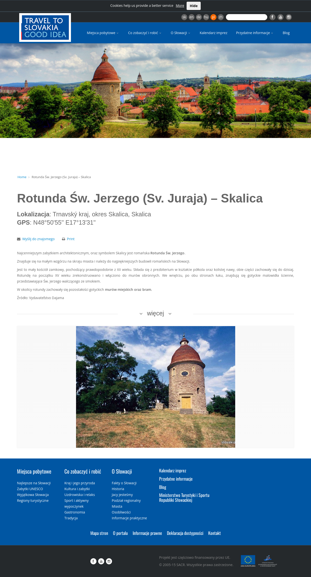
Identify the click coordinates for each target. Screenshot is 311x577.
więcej (155, 313)
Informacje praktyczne (129, 518)
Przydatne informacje (255, 32)
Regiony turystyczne (33, 500)
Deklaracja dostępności (185, 533)
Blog (286, 32)
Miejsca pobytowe (103, 32)
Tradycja (71, 518)
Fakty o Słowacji (124, 483)
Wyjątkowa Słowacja (33, 494)
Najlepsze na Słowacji (34, 483)
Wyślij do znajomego (38, 239)
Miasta (117, 506)
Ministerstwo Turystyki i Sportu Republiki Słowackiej (184, 497)
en (191, 17)
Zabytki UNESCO (30, 488)
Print (71, 239)
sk (184, 17)
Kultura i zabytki (77, 488)
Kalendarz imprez (213, 32)
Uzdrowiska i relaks (79, 494)
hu (206, 17)
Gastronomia (74, 512)
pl (213, 17)
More (180, 5)
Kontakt (214, 533)
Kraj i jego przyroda (79, 483)
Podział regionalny (126, 500)
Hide (194, 5)
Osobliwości (121, 512)
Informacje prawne (147, 533)
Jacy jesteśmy (122, 494)
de (199, 17)
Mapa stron (99, 533)
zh (221, 17)
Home (21, 177)
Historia (118, 488)
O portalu (120, 533)
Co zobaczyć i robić (145, 32)
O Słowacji (181, 32)
